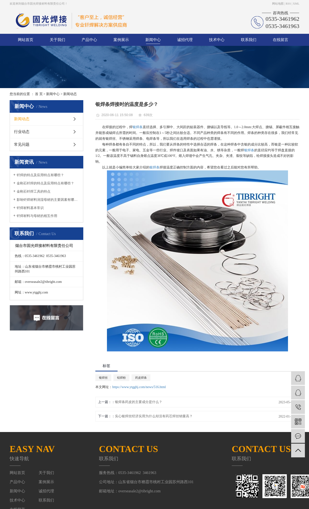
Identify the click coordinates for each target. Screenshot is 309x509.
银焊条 (138, 127)
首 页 (39, 94)
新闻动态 (70, 94)
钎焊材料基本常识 (30, 208)
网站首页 (25, 40)
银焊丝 (103, 377)
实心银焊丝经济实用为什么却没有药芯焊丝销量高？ (154, 416)
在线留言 (280, 40)
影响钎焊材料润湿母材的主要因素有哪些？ (48, 200)
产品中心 (89, 40)
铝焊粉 (121, 377)
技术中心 (217, 40)
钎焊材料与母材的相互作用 (37, 216)
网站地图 (278, 3)
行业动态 (21, 132)
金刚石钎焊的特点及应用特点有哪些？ (45, 183)
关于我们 (57, 40)
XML (296, 3)
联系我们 (248, 40)
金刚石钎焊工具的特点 (33, 191)
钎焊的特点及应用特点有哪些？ (40, 175)
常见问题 (21, 144)
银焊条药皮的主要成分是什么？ (138, 402)
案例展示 (121, 40)
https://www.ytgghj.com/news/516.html (139, 387)
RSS (288, 3)
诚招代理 (185, 40)
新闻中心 (153, 40)
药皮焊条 (141, 377)
